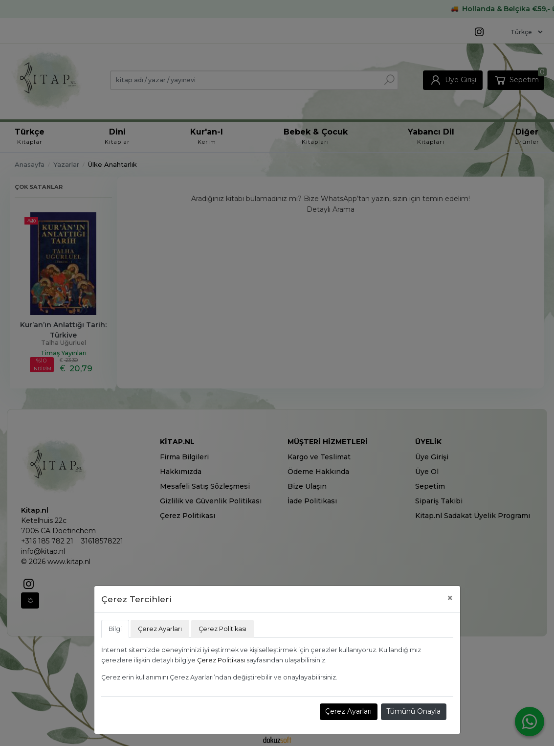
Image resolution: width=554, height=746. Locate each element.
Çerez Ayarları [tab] (160, 629)
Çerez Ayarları (348, 711)
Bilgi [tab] (115, 629)
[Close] (450, 598)
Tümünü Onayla (413, 711)
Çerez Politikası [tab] (222, 629)
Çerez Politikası (221, 660)
